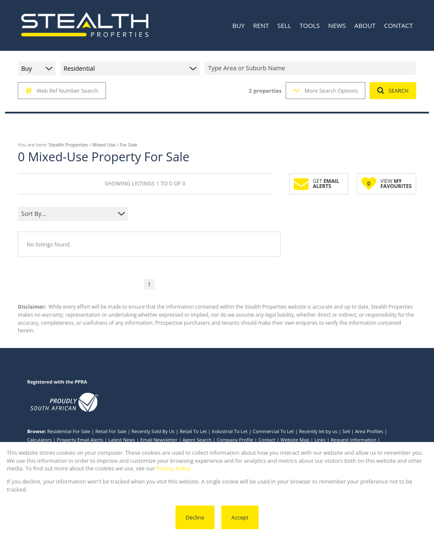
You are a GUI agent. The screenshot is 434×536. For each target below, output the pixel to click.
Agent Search (197, 440)
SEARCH (393, 90)
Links (320, 440)
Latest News (121, 440)
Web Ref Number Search (61, 90)
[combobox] (311, 68)
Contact (267, 440)
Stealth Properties (68, 144)
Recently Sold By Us (153, 431)
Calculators (39, 440)
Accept (239, 517)
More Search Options (325, 90)
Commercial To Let (273, 431)
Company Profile (235, 440)
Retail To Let (193, 431)
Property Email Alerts (80, 440)
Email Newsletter (159, 440)
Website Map (295, 440)
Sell (346, 431)
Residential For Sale (68, 431)
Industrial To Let (230, 431)
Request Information (353, 440)
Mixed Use (104, 144)
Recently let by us (318, 431)
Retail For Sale (110, 431)
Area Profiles (369, 431)
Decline (195, 517)
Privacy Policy (173, 468)
